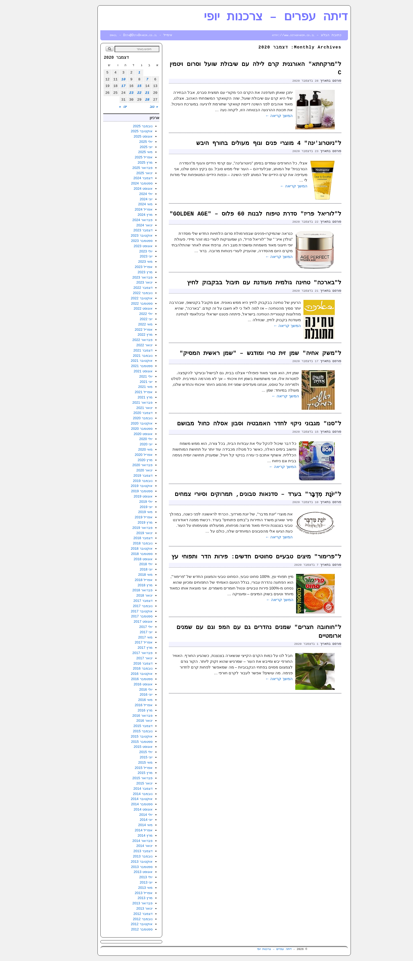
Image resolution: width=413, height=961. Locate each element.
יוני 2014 (128, 820)
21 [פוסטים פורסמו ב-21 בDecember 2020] (129, 93)
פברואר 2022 (125, 340)
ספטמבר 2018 (124, 554)
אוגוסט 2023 (125, 246)
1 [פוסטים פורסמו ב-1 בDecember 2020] (122, 73)
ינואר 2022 (127, 345)
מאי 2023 (128, 262)
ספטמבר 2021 (124, 366)
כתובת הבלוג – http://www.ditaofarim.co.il (289, 35)
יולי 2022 (128, 314)
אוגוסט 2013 (125, 872)
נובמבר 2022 (125, 293)
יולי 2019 (128, 502)
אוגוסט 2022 (125, 308)
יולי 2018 (128, 564)
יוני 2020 (128, 444)
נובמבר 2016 (125, 668)
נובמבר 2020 (125, 418)
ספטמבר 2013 (124, 867)
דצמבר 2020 (125, 413)
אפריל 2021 (126, 392)
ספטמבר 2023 (124, 241)
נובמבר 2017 (125, 606)
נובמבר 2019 (125, 481)
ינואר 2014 (127, 846)
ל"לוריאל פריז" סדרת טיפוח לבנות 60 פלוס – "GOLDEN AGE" (238, 214)
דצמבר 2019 (125, 475)
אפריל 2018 (126, 580)
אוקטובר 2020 (124, 423)
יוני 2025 (128, 147)
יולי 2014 (128, 815)
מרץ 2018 (127, 585)
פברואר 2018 (125, 590)
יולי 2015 (128, 752)
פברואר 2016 (125, 716)
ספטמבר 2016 (124, 679)
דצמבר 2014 (125, 789)
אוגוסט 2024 (125, 189)
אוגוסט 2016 (125, 684)
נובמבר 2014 (125, 794)
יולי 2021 (128, 376)
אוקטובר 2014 (124, 799)
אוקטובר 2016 (124, 674)
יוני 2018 (128, 569)
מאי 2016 (128, 700)
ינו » (105, 107)
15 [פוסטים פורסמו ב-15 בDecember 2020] (122, 86)
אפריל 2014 (126, 830)
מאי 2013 (128, 888)
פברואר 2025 (125, 168)
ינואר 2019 (127, 533)
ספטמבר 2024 (124, 183)
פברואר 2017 (125, 653)
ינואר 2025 (127, 173)
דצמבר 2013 (125, 851)
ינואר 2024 (127, 225)
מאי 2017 (128, 637)
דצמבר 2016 (125, 663)
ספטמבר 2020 (124, 429)
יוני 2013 (128, 882)
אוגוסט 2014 (125, 809)
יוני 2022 (128, 319)
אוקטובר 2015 (124, 736)
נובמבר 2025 (125, 126)
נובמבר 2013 (125, 856)
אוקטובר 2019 (124, 486)
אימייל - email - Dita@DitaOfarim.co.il (123, 35)
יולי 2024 (128, 194)
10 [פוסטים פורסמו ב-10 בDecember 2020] (106, 79)
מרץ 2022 (127, 334)
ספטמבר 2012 (124, 929)
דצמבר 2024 (125, 178)
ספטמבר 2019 (124, 491)
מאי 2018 (128, 575)
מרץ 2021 (127, 397)
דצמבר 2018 (125, 538)
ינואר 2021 (127, 408)
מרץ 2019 (127, 522)
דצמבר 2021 (125, 350)
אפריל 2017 (126, 642)
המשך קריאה (261, 116)
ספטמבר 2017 (124, 616)
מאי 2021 (128, 387)
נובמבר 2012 (125, 919)
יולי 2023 (128, 251)
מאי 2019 (128, 512)
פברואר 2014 (125, 841)
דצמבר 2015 (125, 726)
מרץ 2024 (127, 215)
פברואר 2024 (125, 220)
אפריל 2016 (126, 705)
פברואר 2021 (125, 402)
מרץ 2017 (127, 648)
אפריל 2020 (126, 455)
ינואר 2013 (127, 908)
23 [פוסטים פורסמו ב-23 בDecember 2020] (114, 93)
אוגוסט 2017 (125, 621)
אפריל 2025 (126, 157)
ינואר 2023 (127, 282)
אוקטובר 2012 (124, 924)
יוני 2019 (128, 507)
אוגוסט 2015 (125, 747)
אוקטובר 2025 (124, 131)
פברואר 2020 (125, 465)
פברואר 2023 (125, 277)
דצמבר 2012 (125, 914)
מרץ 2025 (127, 162)
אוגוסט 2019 (125, 496)
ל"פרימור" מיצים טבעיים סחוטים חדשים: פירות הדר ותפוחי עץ (239, 557)
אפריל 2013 (126, 893)
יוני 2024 (128, 199)
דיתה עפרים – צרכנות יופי (258, 17)
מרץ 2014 (127, 835)
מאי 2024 (128, 204)
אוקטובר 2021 (124, 361)
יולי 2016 (128, 689)
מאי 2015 (128, 762)
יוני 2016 (128, 694)
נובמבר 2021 (125, 356)
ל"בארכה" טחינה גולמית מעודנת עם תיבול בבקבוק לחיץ (246, 283)
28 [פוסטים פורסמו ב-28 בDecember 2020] (129, 100)
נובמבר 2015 (125, 731)
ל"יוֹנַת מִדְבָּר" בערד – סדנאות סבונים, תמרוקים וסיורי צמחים (240, 494)
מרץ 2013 (127, 898)
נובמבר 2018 (125, 543)
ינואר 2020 (127, 470)
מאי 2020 (128, 449)
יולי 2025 (128, 142)
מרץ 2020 (127, 460)
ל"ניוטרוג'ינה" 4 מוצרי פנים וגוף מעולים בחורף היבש (251, 143)
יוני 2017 (128, 632)
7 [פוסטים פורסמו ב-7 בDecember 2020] (130, 79)
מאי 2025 (128, 152)
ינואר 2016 (127, 721)
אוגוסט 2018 (125, 559)
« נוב (136, 107)
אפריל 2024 (126, 209)
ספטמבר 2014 (124, 804)
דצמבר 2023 (125, 230)
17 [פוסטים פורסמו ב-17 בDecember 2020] (106, 86)
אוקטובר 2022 (124, 298)
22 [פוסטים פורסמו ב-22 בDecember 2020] (122, 93)
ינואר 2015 (127, 783)
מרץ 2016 (127, 710)
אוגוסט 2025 (125, 136)
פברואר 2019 (125, 528)
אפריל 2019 (126, 517)
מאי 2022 (128, 324)
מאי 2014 (128, 825)
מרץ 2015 (127, 773)
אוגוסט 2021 (125, 371)
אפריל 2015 (126, 768)
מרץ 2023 (127, 272)
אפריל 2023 (126, 267)
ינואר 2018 (127, 595)
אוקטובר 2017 (124, 611)
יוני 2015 (128, 757)
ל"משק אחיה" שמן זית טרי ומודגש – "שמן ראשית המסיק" (243, 353)
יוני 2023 (128, 256)
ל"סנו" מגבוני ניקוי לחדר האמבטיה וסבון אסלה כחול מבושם (241, 424)
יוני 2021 (128, 382)
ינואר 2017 (127, 658)
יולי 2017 (128, 627)
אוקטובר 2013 (124, 862)
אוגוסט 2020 (125, 434)
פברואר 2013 (125, 903)
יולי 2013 (128, 877)
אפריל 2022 (126, 329)
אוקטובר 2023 (124, 235)
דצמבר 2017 (125, 601)
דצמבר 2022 (125, 288)
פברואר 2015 (125, 778)
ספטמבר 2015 (124, 742)
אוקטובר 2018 (124, 548)
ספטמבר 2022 (124, 303)
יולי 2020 (128, 439)
